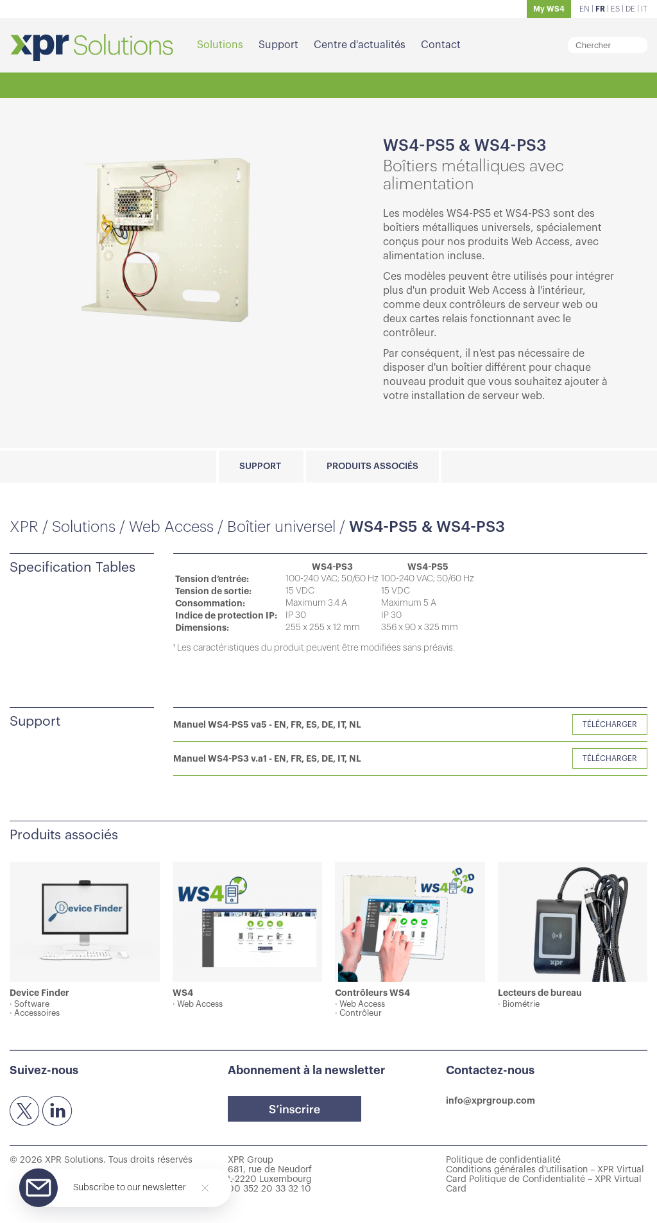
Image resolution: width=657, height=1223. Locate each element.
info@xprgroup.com (490, 1100)
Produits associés (372, 466)
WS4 (183, 992)
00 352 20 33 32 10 (269, 1189)
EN (584, 9)
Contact (441, 45)
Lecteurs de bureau (540, 992)
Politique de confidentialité (503, 1160)
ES (615, 9)
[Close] (205, 1188)
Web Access (171, 527)
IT (644, 9)
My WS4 (549, 9)
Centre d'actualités (359, 45)
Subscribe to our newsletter (129, 1187)
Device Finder (39, 992)
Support (278, 45)
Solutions (220, 45)
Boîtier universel (281, 527)
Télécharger (610, 724)
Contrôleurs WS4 (372, 992)
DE (630, 9)
